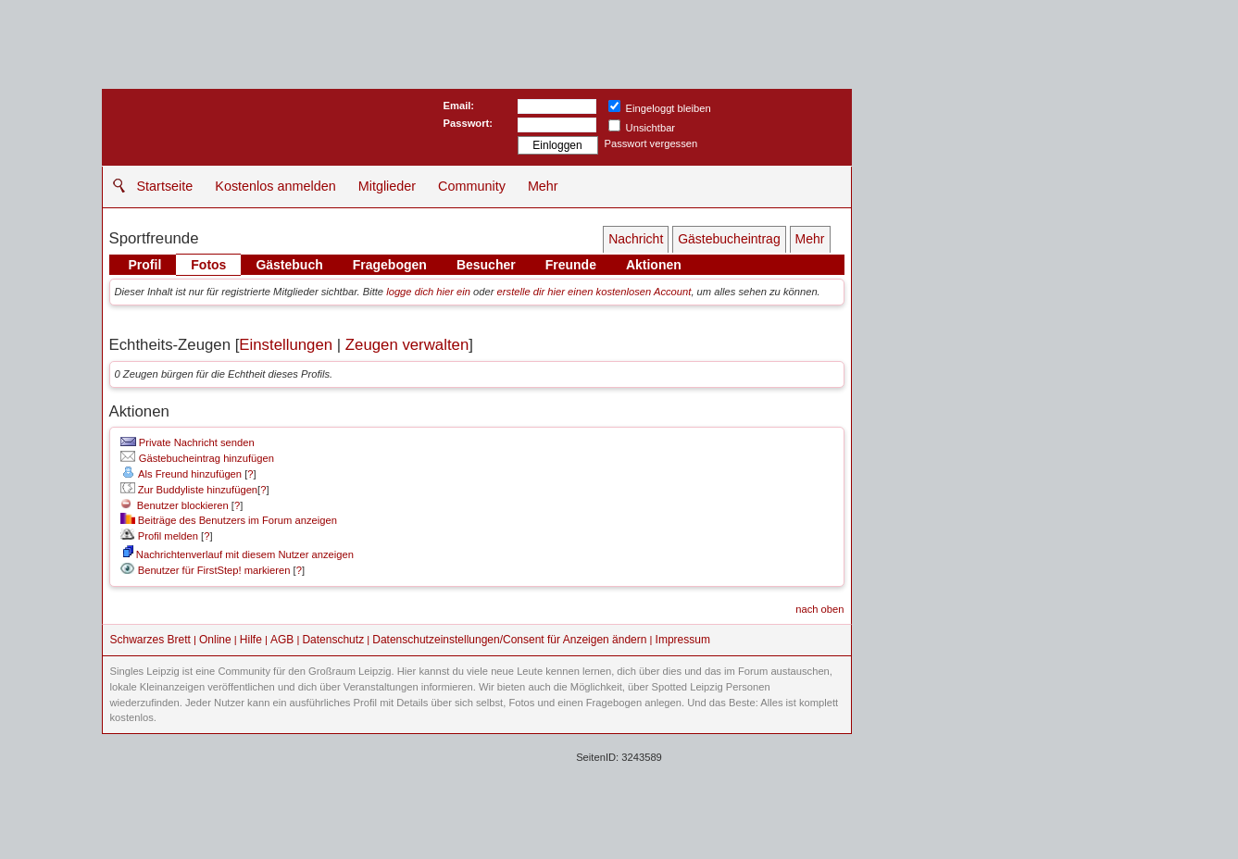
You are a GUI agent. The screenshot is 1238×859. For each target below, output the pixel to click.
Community (472, 186)
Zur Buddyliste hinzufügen (188, 489)
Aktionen (654, 264)
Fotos (208, 264)
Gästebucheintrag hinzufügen (197, 458)
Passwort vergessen (651, 143)
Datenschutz (333, 639)
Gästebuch (289, 264)
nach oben (819, 609)
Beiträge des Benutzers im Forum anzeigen (228, 520)
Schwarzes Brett (150, 639)
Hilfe (251, 639)
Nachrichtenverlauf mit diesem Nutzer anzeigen (238, 554)
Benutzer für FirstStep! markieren (214, 570)
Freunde (570, 264)
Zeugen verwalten (407, 345)
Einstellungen (285, 345)
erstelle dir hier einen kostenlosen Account (594, 291)
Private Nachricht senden (187, 442)
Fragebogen (390, 264)
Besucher (486, 264)
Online (215, 639)
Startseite (165, 186)
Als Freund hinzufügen (181, 473)
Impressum (683, 639)
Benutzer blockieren (174, 505)
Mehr (543, 186)
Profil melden (159, 536)
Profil (145, 264)
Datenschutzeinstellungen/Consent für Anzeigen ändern (509, 639)
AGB (282, 639)
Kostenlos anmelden (275, 186)
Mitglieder (387, 186)
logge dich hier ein (428, 291)
